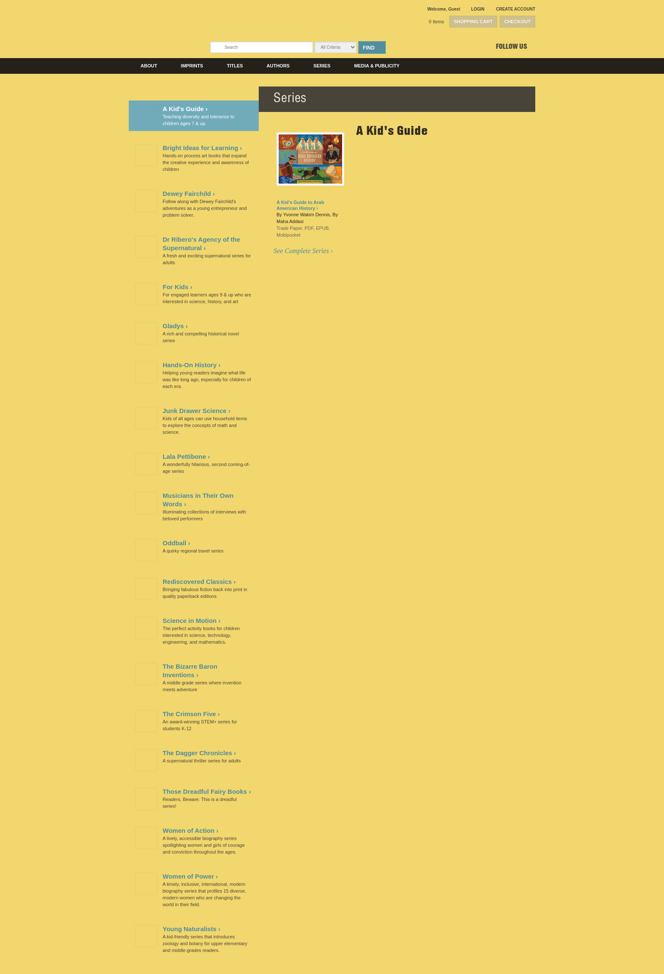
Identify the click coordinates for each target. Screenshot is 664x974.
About (149, 65)
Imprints (192, 65)
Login (477, 9)
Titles (235, 65)
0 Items (436, 21)
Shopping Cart (473, 21)
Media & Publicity (376, 65)
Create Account (515, 9)
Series (321, 65)
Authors (278, 65)
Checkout (517, 21)
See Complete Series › (303, 250)
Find (369, 48)
